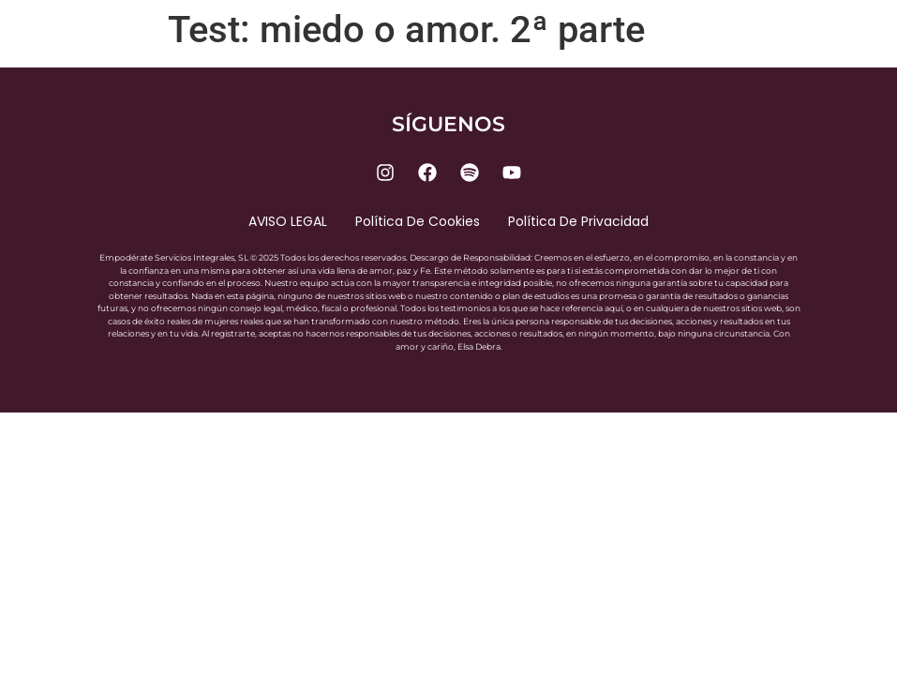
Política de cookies (417, 221)
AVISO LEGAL (287, 221)
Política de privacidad (578, 221)
